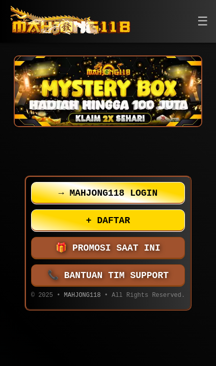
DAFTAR (108, 221)
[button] (202, 21)
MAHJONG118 (82, 296)
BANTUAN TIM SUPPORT (108, 275)
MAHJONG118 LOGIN (108, 193)
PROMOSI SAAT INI (108, 248)
